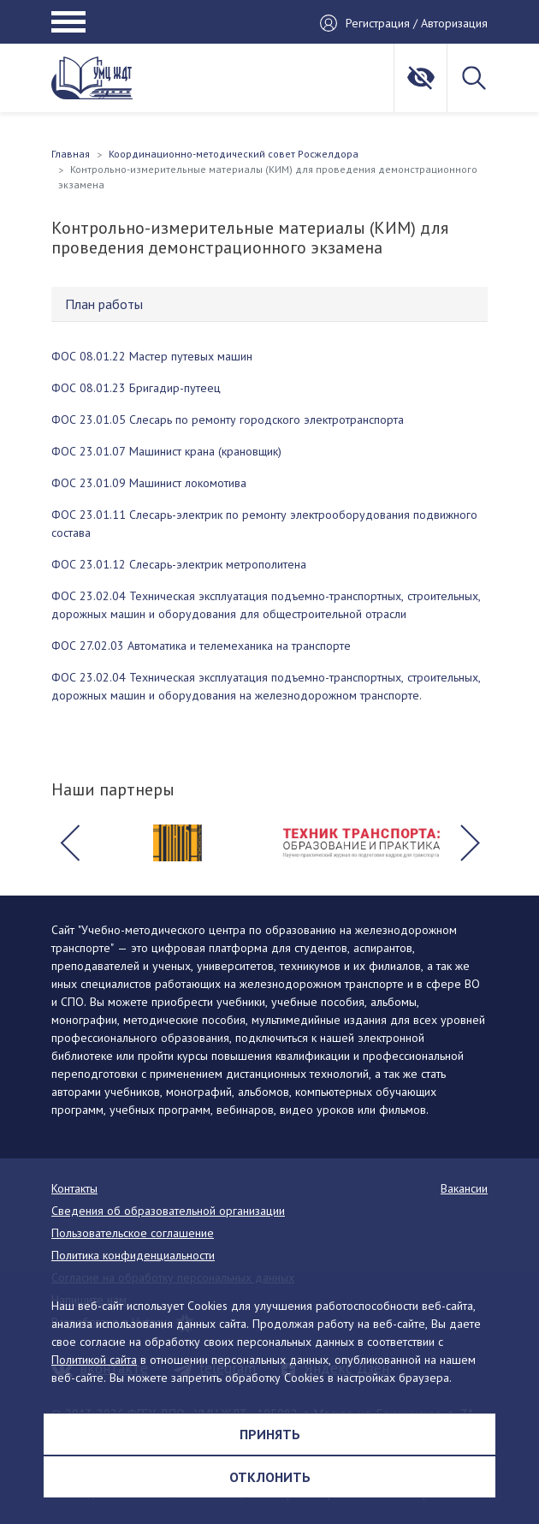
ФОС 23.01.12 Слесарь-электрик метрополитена (178, 564)
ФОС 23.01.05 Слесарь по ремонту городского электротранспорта (227, 419)
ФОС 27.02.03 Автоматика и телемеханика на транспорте (201, 645)
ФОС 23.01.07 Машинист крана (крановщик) (166, 451)
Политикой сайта (94, 1359)
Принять (270, 1434)
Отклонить (270, 1476)
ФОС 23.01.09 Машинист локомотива (148, 483)
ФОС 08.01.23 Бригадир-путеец (136, 388)
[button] (69, 843)
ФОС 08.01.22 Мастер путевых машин (151, 356)
